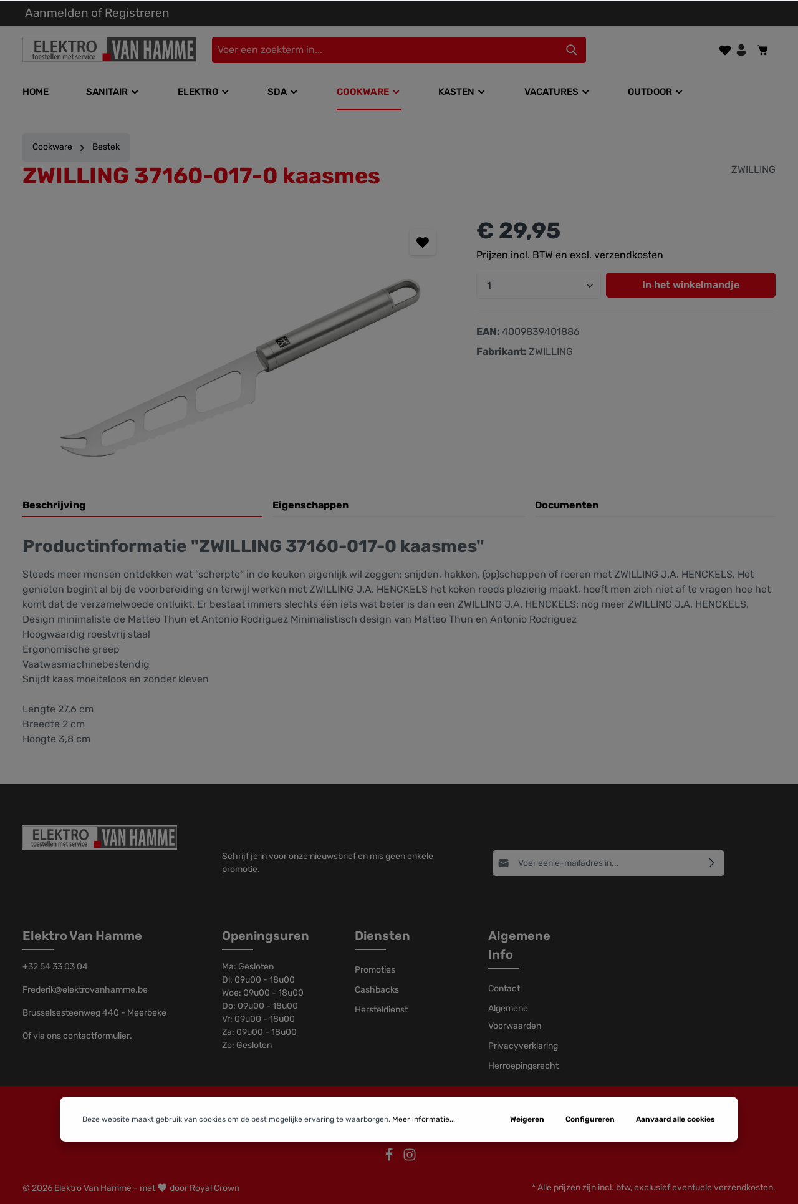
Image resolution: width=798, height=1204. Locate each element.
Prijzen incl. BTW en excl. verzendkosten (569, 255)
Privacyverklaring (523, 1046)
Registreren (137, 13)
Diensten (382, 935)
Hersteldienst (381, 1009)
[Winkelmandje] (763, 50)
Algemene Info (519, 945)
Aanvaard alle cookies (675, 1159)
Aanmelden (57, 13)
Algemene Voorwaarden (514, 1017)
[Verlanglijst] (725, 50)
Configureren (590, 1159)
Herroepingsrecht (523, 1066)
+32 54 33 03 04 (55, 966)
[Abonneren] (712, 862)
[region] (237, 348)
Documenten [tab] (566, 505)
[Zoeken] (572, 50)
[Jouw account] (741, 50)
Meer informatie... (423, 1159)
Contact (504, 988)
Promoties (375, 969)
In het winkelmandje (690, 285)
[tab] (142, 506)
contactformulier (96, 1036)
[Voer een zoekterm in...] (384, 50)
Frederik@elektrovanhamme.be (85, 989)
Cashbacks (377, 989)
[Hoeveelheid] (538, 286)
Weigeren (527, 1159)
